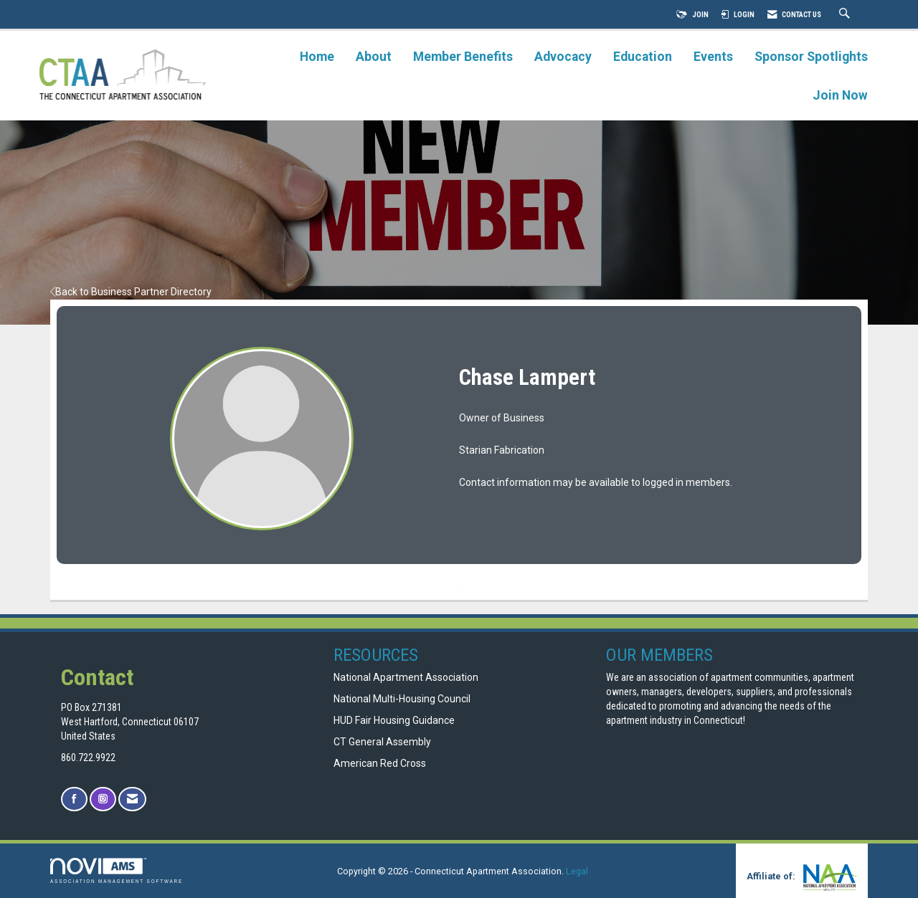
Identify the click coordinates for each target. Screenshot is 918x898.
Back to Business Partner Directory (131, 291)
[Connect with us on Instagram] (103, 799)
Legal (577, 871)
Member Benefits (463, 56)
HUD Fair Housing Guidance (394, 720)
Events (713, 56)
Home (317, 56)
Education (642, 56)
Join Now (840, 95)
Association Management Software (116, 870)
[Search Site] (846, 15)
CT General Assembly (382, 741)
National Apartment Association (405, 677)
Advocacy (563, 56)
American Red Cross (380, 763)
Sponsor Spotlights (811, 56)
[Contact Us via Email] (132, 799)
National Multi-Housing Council (401, 698)
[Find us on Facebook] (74, 799)
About (374, 56)
